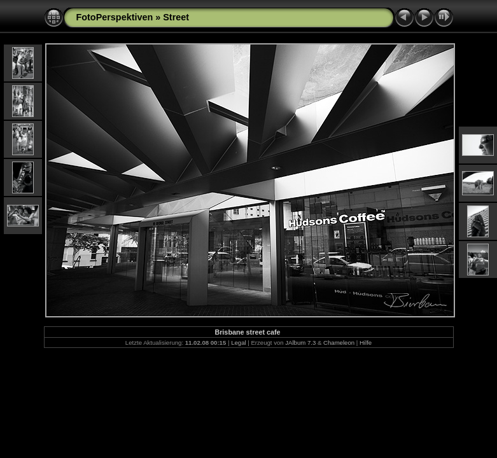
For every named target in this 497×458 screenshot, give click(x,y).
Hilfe (366, 342)
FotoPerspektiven (114, 17)
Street (176, 17)
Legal (238, 342)
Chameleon (338, 342)
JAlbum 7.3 (300, 342)
